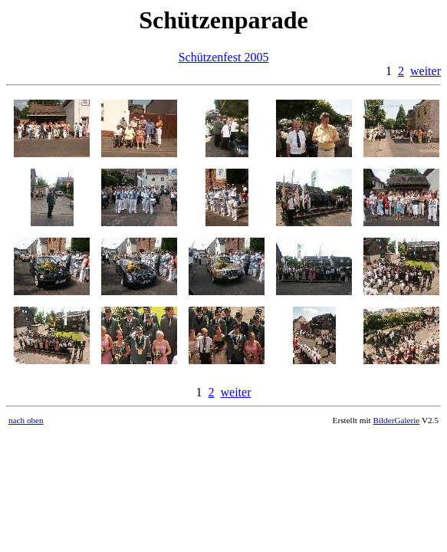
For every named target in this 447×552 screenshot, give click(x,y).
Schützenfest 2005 (224, 57)
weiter (425, 70)
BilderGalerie (396, 420)
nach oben (26, 420)
